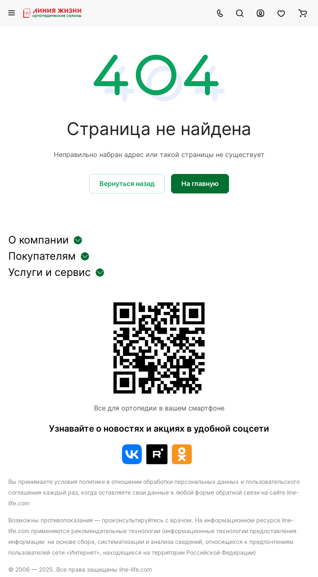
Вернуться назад (126, 183)
